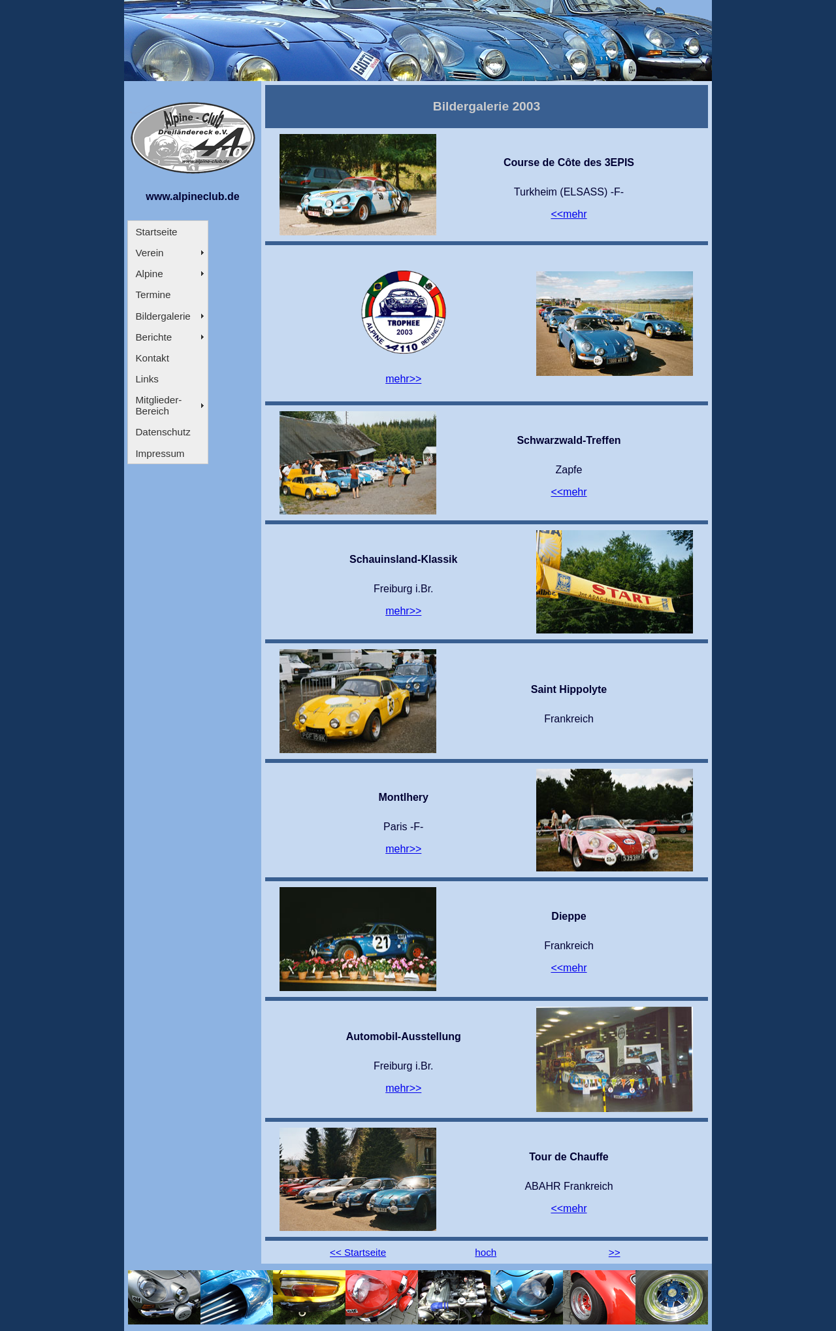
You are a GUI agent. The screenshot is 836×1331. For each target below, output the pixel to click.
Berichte (153, 337)
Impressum (159, 453)
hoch (485, 1252)
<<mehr (569, 214)
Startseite (156, 231)
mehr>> (403, 378)
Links (146, 378)
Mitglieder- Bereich (158, 405)
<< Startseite (358, 1252)
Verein (149, 252)
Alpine (149, 273)
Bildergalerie (162, 316)
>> (614, 1252)
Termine (152, 294)
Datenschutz (162, 431)
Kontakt (152, 357)
